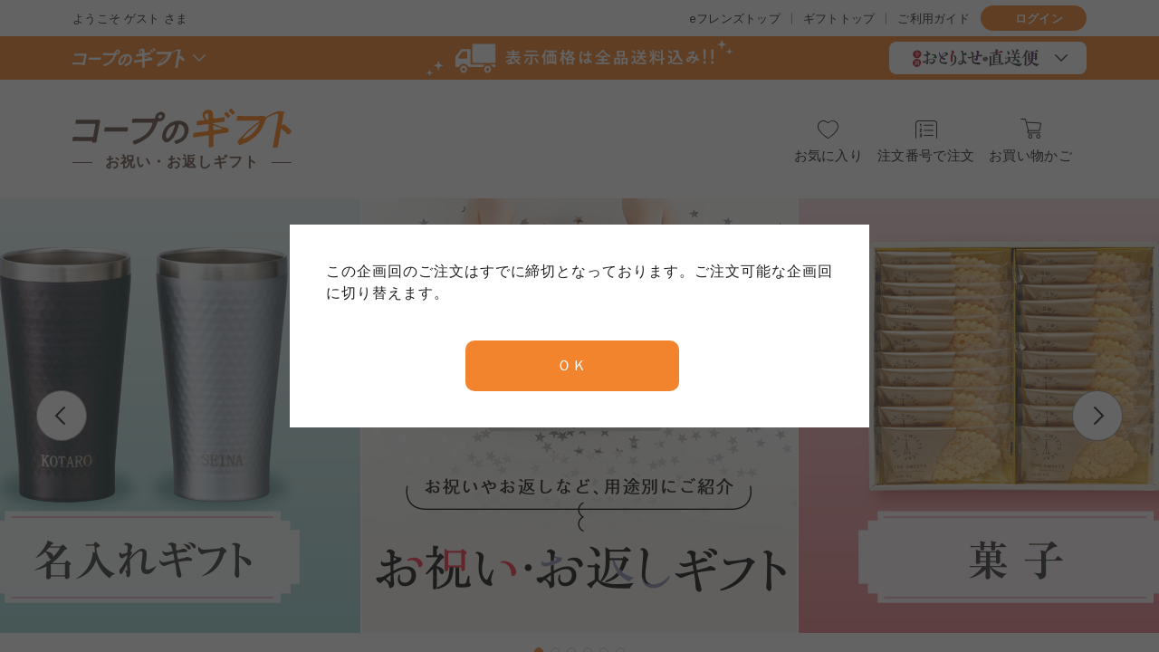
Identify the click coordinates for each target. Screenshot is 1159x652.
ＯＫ (572, 365)
